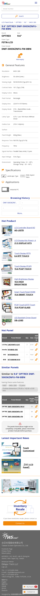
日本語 (4, 586)
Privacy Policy (6, 551)
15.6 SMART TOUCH (23, 294)
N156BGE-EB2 (13, 350)
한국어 (4, 588)
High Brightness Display (24, 279)
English (4, 582)
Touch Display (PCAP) (23, 266)
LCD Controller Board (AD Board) (24, 227)
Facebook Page (7, 549)
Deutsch (4, 590)
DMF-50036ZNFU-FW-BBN (17, 407)
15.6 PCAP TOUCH (22, 269)
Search (21, 16)
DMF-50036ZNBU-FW (15, 417)
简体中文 (5, 584)
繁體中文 (5, 580)
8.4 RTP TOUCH (21, 256)
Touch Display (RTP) (22, 253)
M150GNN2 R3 (13, 355)
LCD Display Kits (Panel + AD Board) (25, 240)
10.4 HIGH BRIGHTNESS (20, 283)
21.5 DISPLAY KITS (23, 243)
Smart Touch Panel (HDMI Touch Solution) (24, 292)
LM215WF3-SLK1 (14, 345)
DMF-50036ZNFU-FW (15, 412)
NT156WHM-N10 (14, 360)
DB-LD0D (18, 320)
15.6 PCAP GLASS (22, 307)
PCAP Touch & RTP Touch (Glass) (24, 305)
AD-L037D (19, 230)
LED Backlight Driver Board (25, 317)
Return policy (6, 553)
